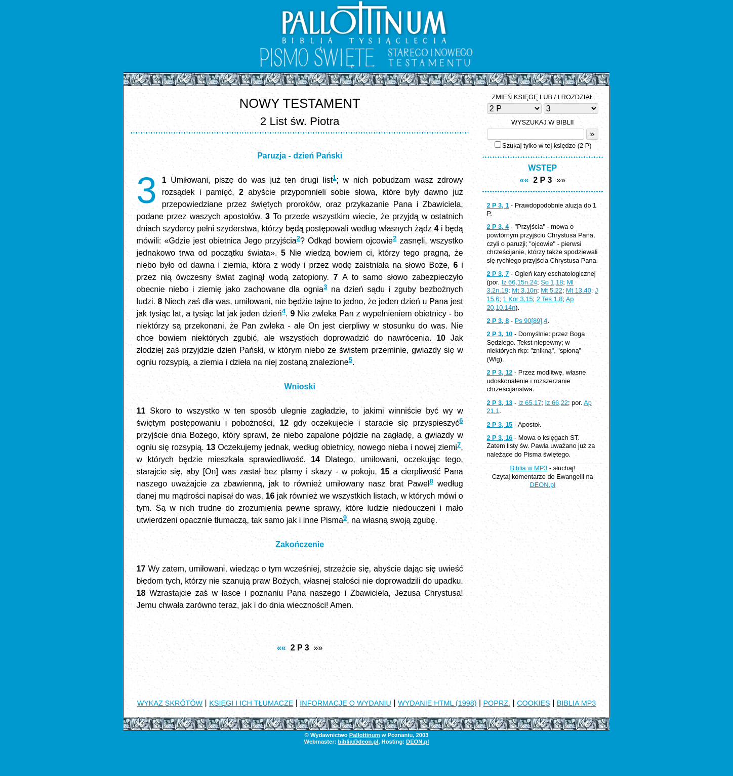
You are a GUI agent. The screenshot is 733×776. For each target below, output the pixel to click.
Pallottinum (364, 735)
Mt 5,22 (551, 290)
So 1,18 (552, 282)
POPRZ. (497, 703)
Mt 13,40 (578, 290)
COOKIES (533, 703)
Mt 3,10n (524, 290)
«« (281, 647)
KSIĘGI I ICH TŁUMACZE (251, 703)
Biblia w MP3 (528, 468)
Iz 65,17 (530, 402)
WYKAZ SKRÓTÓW (170, 703)
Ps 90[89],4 (531, 320)
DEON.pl (543, 484)
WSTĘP (542, 168)
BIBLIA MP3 (576, 703)
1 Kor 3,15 (518, 299)
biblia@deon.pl (358, 742)
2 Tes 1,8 (550, 299)
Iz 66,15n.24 (519, 282)
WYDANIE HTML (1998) (437, 703)
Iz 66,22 (556, 402)
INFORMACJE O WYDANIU (345, 703)
